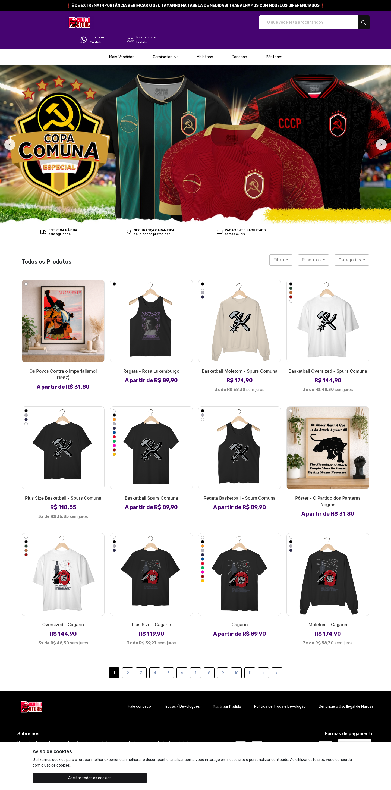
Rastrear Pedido (227, 691)
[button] (165, 42)
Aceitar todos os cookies (59, 778)
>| (277, 658)
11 (249, 658)
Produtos (312, 244)
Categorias (350, 244)
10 (236, 658)
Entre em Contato (299, 22)
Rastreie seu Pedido (349, 22)
